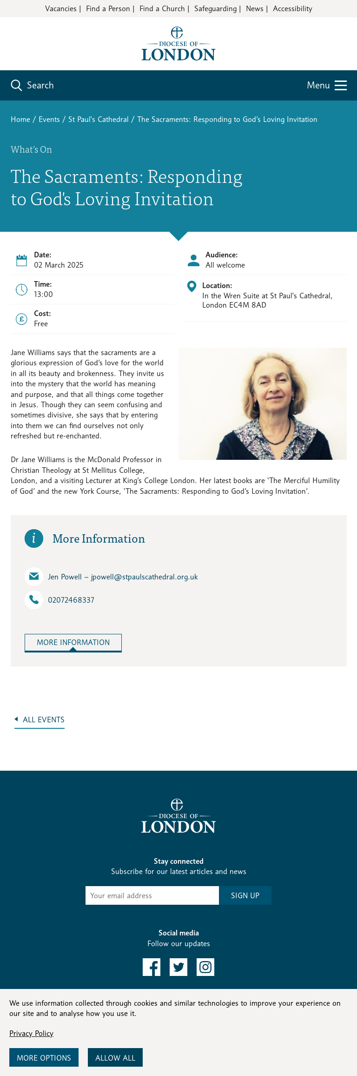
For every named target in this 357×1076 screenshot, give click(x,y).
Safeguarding (215, 8)
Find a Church (162, 8)
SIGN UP (245, 895)
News (255, 8)
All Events (44, 719)
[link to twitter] (178, 967)
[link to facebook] (151, 967)
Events (49, 119)
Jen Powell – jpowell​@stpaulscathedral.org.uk (111, 576)
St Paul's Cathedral (98, 119)
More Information (73, 642)
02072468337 (59, 600)
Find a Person (108, 8)
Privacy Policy (31, 1033)
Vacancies (61, 8)
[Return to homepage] (178, 43)
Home (20, 119)
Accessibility (292, 8)
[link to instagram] (205, 967)
